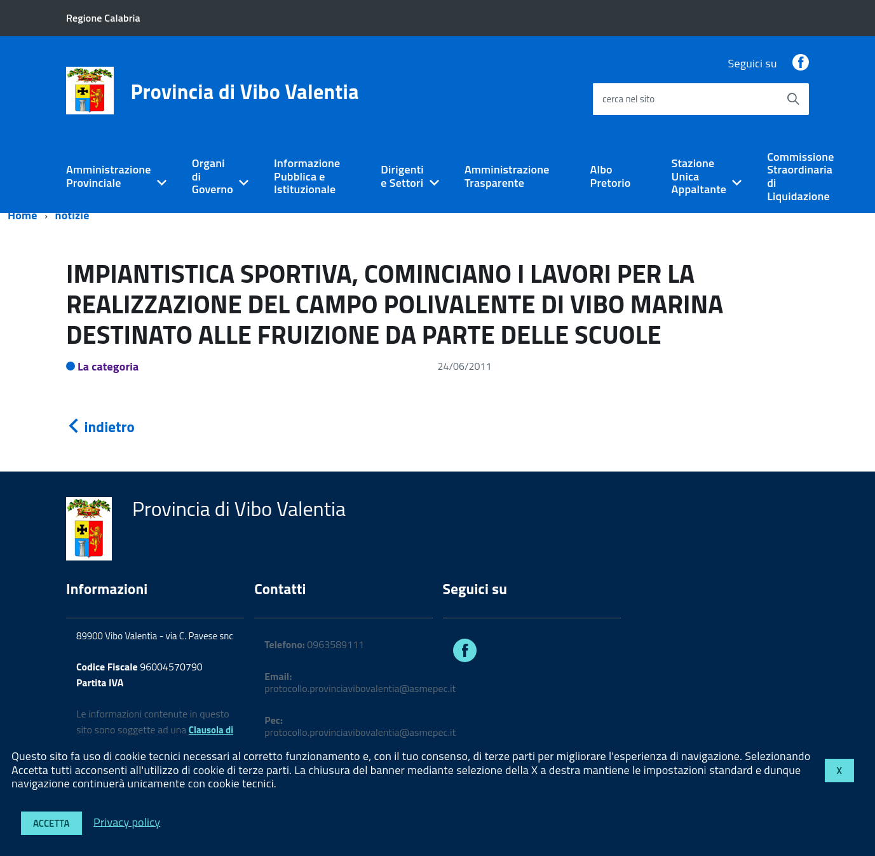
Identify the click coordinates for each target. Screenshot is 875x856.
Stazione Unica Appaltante (699, 176)
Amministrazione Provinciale (108, 176)
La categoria (108, 366)
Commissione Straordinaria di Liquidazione (800, 176)
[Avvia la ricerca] (793, 99)
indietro (100, 427)
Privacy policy (126, 821)
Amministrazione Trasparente (507, 176)
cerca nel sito (628, 98)
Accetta (51, 823)
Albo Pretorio (610, 176)
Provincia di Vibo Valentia (244, 91)
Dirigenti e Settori (402, 176)
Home (22, 215)
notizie (72, 215)
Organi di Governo (212, 176)
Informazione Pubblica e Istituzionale (307, 176)
